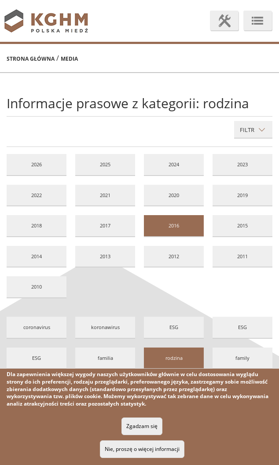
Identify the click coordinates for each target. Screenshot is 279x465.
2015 (242, 225)
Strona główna (31, 58)
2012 (174, 256)
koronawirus (105, 327)
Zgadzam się (142, 426)
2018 (36, 225)
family (242, 358)
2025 (105, 164)
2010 (36, 286)
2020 (174, 195)
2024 (174, 164)
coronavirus (36, 327)
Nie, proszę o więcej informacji (142, 449)
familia (105, 358)
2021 (105, 195)
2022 (36, 195)
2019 (242, 195)
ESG (173, 327)
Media (69, 58)
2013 (105, 256)
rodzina (174, 358)
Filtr (252, 130)
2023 (242, 164)
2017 (105, 225)
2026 (36, 164)
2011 (242, 256)
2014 (36, 256)
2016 (174, 225)
